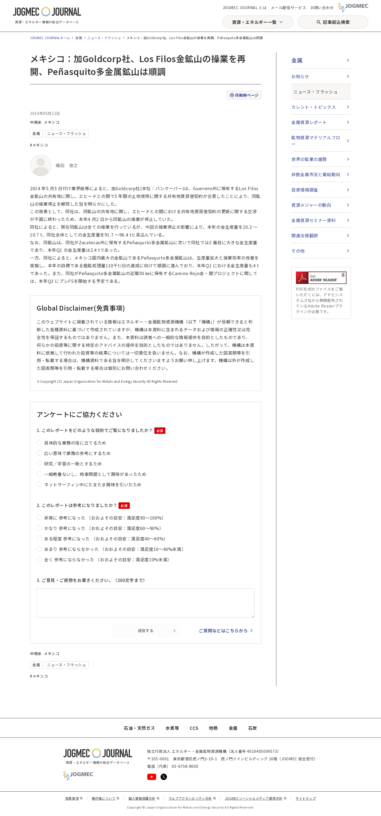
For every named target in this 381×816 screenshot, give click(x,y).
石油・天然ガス (139, 728)
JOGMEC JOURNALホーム (50, 37)
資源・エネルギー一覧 (254, 22)
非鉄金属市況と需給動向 (315, 174)
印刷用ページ (243, 95)
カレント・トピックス (313, 107)
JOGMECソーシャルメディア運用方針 (256, 798)
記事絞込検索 (336, 22)
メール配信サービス (288, 7)
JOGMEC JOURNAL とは (245, 7)
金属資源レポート (309, 122)
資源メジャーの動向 (311, 205)
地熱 (213, 728)
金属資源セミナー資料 (313, 220)
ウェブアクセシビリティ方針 (192, 798)
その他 (298, 250)
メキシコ (52, 122)
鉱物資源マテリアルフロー (315, 140)
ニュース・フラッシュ (104, 37)
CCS (194, 728)
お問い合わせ (322, 7)
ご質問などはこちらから (223, 630)
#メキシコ (39, 145)
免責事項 (74, 798)
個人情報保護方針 (144, 798)
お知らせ (300, 76)
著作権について (106, 798)
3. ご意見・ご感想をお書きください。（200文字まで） (92, 580)
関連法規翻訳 (304, 235)
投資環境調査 (304, 189)
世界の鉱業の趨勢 (309, 159)
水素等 (172, 728)
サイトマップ (306, 798)
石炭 (252, 728)
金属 (78, 37)
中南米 (36, 122)
